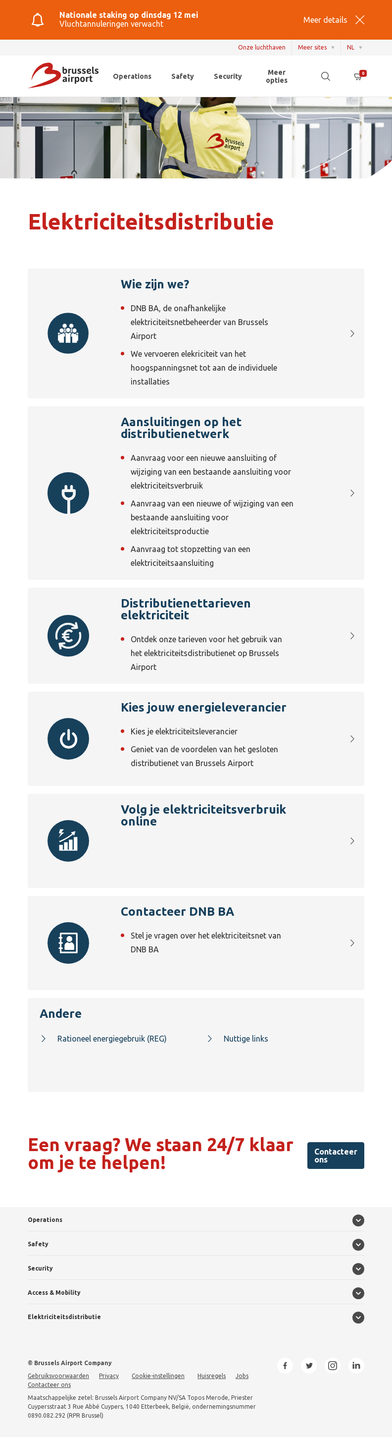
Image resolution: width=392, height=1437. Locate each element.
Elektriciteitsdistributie (64, 1317)
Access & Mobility (54, 1292)
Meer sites (312, 47)
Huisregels (211, 1376)
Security (228, 76)
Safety (182, 76)
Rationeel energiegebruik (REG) (103, 1038)
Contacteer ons (335, 1155)
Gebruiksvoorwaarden (58, 1376)
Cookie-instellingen (158, 1376)
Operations (132, 76)
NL (350, 47)
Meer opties (277, 76)
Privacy (109, 1376)
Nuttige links (237, 1038)
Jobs (242, 1376)
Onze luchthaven (262, 47)
